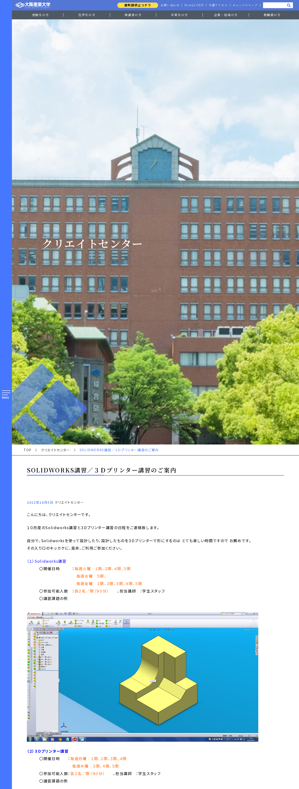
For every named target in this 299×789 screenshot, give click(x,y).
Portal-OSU (193, 5)
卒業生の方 (179, 15)
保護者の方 (133, 15)
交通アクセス (217, 5)
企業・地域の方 (226, 15)
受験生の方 (40, 15)
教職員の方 (272, 15)
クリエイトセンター (55, 449)
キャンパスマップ (244, 5)
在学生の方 (86, 15)
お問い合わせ (168, 5)
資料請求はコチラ (136, 5)
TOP (28, 449)
